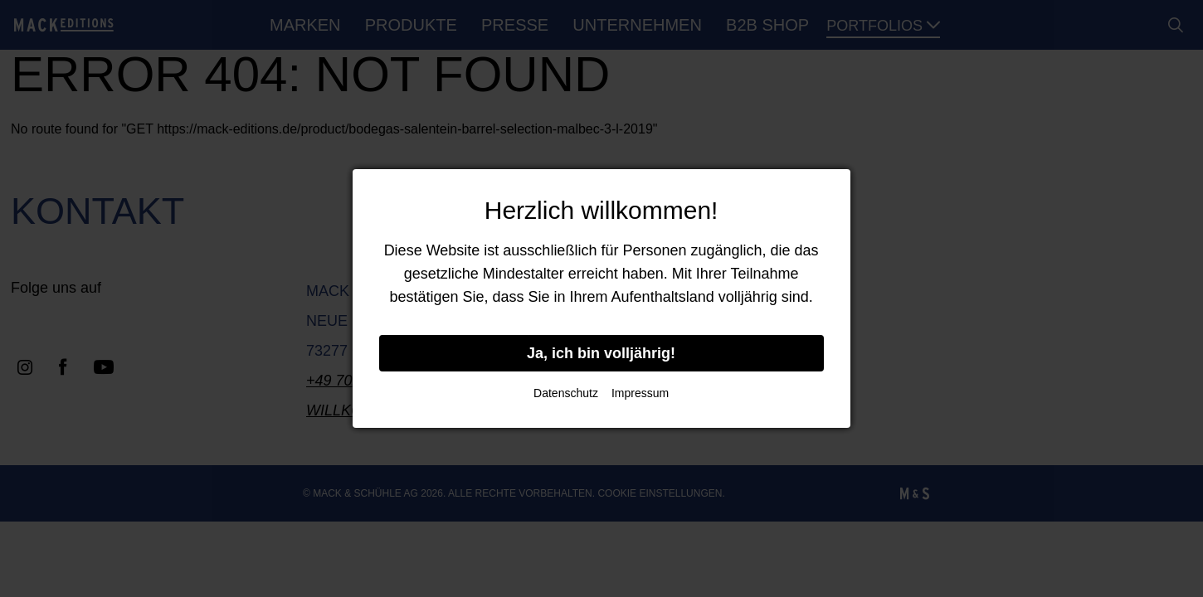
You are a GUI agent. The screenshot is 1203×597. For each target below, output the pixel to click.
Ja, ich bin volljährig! (601, 353)
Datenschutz (565, 393)
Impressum (640, 393)
